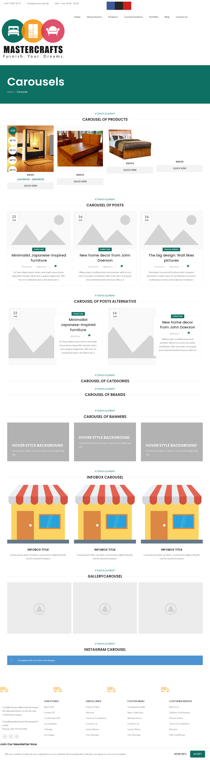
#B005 (180, 374)
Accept (197, 754)
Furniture (39, 445)
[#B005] (179, 248)
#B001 (30, 175)
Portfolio (153, 16)
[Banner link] (38, 637)
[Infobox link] (38, 717)
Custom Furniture (133, 16)
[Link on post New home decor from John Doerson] (105, 426)
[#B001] (30, 148)
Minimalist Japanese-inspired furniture (38, 453)
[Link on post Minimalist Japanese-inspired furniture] (38, 426)
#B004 (130, 163)
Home (77, 16)
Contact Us (182, 16)
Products (113, 16)
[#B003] (80, 148)
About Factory (94, 16)
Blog (167, 16)
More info (180, 754)
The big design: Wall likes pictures (171, 453)
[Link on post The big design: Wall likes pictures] (171, 426)
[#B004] (130, 142)
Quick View (30, 185)
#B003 (80, 175)
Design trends (171, 445)
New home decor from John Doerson (105, 453)
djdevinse (42, 462)
